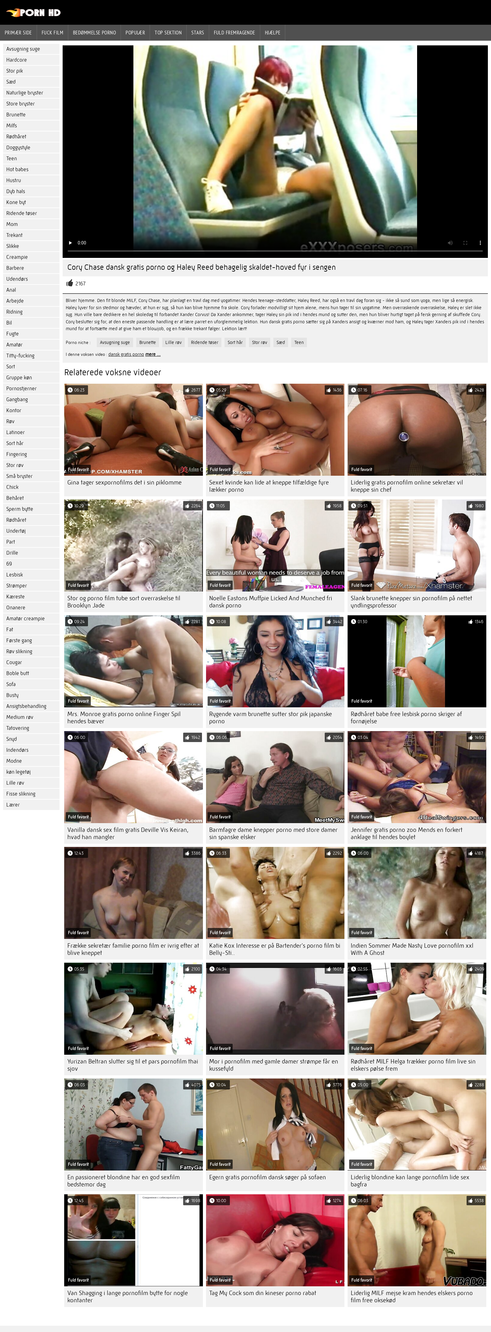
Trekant (14, 235)
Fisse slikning (20, 794)
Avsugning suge (23, 49)
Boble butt (17, 673)
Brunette (16, 115)
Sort (10, 367)
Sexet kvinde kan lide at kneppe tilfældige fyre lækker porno (269, 486)
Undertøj (16, 531)
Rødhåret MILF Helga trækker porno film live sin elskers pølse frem (413, 1065)
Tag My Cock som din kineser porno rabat (262, 1293)
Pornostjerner (21, 389)
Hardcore (16, 60)
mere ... (153, 354)
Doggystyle (18, 148)
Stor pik (14, 71)
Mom (12, 224)
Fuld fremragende (234, 32)
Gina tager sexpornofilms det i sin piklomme (124, 482)
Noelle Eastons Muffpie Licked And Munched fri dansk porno (270, 602)
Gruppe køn (19, 378)
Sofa (11, 684)
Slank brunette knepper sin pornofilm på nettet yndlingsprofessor (411, 602)
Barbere (15, 268)
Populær (135, 32)
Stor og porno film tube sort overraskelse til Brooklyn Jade (123, 602)
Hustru (13, 180)
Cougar (14, 662)
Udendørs (17, 279)
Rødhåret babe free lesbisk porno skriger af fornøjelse (406, 717)
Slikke (12, 246)
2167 (80, 284)
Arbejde (15, 301)
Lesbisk (14, 575)
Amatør (14, 345)
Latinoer (15, 432)
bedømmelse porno (94, 32)
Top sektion (168, 32)
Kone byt (16, 202)
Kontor (13, 410)
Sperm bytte (19, 509)
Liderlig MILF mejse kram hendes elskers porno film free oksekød (412, 1296)
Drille (12, 553)
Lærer (13, 805)
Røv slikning (19, 651)
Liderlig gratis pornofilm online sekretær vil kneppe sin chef (407, 486)
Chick (12, 487)
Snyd (11, 739)
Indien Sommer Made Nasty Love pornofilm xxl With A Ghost (412, 949)
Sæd (11, 82)
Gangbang (17, 399)
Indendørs (17, 750)
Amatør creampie (25, 619)
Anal (11, 290)
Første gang (19, 640)
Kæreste (15, 597)
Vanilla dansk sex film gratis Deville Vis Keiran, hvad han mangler (128, 833)
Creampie (17, 257)
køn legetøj (18, 772)
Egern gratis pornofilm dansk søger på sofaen (267, 1177)
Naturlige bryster (24, 93)
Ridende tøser (21, 213)
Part (10, 542)
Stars (197, 32)
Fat (9, 630)
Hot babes (17, 169)
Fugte (12, 334)
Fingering (16, 454)
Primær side (18, 32)
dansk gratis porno (126, 354)
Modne (14, 761)
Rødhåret (16, 137)
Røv (10, 421)
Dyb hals (15, 191)
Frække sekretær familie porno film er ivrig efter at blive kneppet (133, 949)
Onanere (15, 608)
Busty (12, 695)
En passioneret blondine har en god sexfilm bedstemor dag (123, 1181)
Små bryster (19, 476)
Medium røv (19, 717)
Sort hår (14, 443)
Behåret (15, 498)
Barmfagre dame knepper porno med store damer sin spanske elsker (273, 833)
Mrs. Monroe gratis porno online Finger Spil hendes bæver (124, 717)
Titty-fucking (20, 356)
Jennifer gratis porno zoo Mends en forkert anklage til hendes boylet (407, 833)
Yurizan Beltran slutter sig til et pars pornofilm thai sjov (132, 1065)
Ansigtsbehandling (26, 706)
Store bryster (20, 104)
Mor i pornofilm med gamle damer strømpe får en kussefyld (273, 1065)
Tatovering (17, 728)
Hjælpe (273, 32)
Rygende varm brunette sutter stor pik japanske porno (270, 717)
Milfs (11, 126)
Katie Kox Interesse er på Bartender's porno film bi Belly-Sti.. (274, 949)
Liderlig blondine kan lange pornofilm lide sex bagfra (410, 1181)
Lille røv (15, 783)
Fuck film (52, 32)
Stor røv (14, 465)
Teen (11, 158)
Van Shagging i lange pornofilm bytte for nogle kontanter (127, 1296)
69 (9, 564)
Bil (9, 323)
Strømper (16, 586)
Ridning (14, 312)
